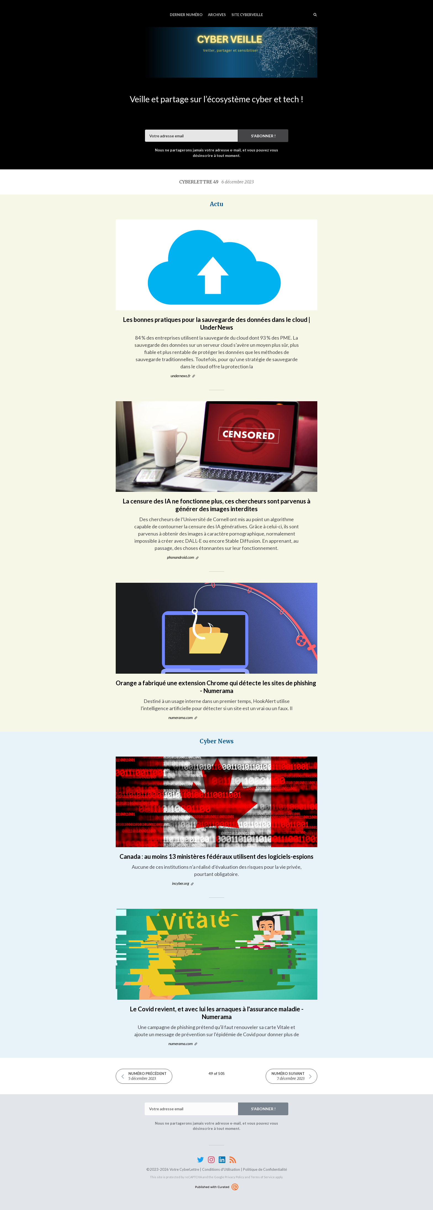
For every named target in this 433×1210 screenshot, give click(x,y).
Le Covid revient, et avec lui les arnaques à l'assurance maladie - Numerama (216, 1012)
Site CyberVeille (247, 14)
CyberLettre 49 (216, 182)
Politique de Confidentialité (265, 1169)
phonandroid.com (180, 557)
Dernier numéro (186, 14)
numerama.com (180, 717)
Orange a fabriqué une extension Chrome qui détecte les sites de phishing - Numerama (216, 686)
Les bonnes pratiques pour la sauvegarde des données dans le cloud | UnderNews (216, 323)
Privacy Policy (234, 1177)
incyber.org (180, 883)
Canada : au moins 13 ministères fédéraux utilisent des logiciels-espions (216, 856)
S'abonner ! (263, 135)
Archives (217, 14)
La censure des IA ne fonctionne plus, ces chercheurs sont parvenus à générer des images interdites (216, 505)
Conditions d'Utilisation (221, 1169)
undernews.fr (181, 375)
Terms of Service (263, 1177)
